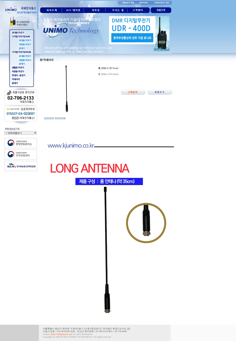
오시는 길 (124, 328)
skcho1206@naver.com (61, 334)
